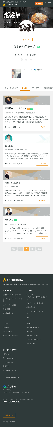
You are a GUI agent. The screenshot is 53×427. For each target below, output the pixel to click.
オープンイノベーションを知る (12, 300)
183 (18, 200)
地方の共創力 (30, 307)
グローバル (30, 332)
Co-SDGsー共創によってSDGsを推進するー (36, 297)
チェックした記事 (11, 88)
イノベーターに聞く (9, 305)
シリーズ (29, 317)
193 (18, 238)
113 (18, 164)
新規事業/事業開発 (32, 327)
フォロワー (36, 88)
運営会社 (6, 366)
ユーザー (6, 327)
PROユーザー (7, 332)
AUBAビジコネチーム (33, 340)
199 (18, 127)
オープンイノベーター (10, 336)
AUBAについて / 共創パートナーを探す (16, 392)
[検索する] (46, 4)
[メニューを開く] (49, 3)
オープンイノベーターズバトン (36, 312)
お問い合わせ (7, 354)
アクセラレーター (32, 336)
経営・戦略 (6, 309)
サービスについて (9, 362)
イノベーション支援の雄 (34, 303)
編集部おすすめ (8, 313)
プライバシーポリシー (10, 370)
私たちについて (8, 358)
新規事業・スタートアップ (12, 295)
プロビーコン (30, 344)
